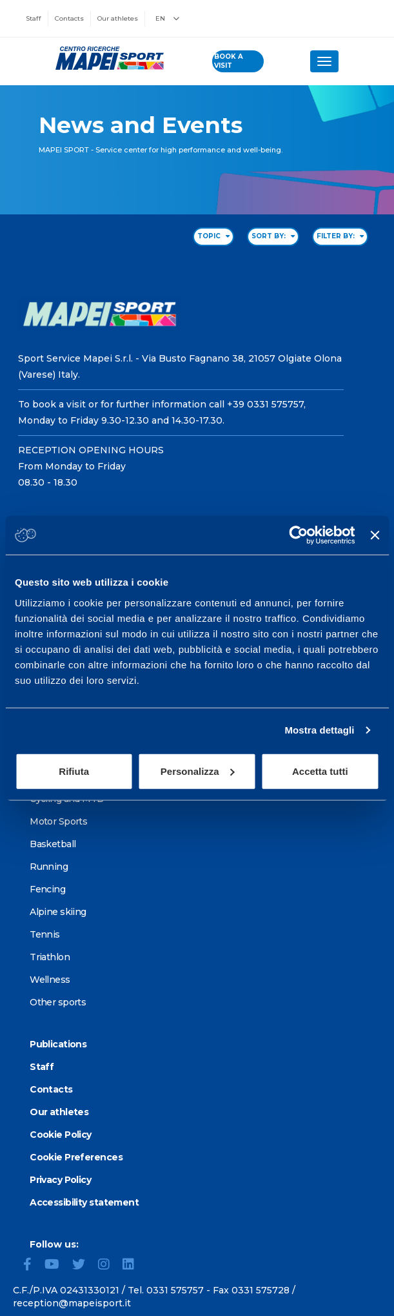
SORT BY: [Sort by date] (273, 236)
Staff (33, 18)
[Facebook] (32, 1265)
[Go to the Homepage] (106, 58)
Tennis (45, 934)
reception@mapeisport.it (72, 1303)
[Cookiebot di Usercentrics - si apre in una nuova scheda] (298, 535)
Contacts (69, 18)
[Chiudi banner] (374, 535)
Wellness (50, 979)
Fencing (47, 889)
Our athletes (117, 18)
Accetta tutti (320, 770)
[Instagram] (109, 1265)
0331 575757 (175, 1290)
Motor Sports (58, 821)
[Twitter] (83, 1265)
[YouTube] (57, 1265)
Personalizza (198, 770)
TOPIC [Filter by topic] (213, 236)
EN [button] (167, 18)
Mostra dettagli (319, 730)
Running (49, 866)
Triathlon (50, 957)
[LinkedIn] (133, 1265)
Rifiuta (74, 770)
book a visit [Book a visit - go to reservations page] (228, 61)
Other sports (58, 1002)
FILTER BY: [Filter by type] (340, 236)
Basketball (52, 844)
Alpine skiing (58, 912)
